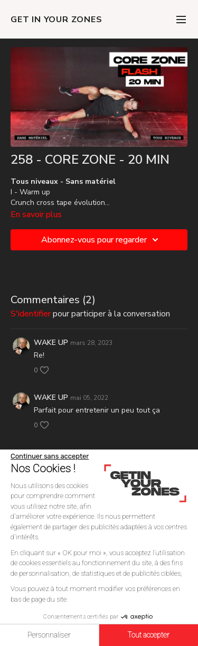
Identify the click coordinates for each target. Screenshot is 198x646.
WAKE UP (51, 343)
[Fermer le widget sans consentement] (49, 456)
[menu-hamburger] (181, 19)
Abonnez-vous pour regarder (101, 239)
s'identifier (31, 314)
